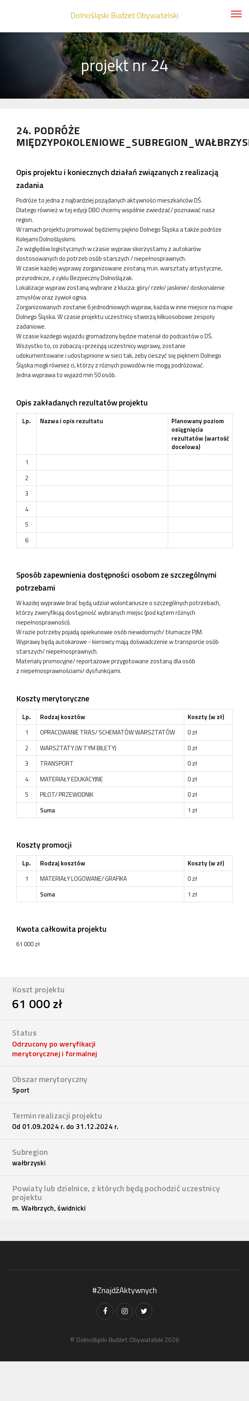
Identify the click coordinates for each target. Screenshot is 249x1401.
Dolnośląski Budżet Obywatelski (124, 15)
